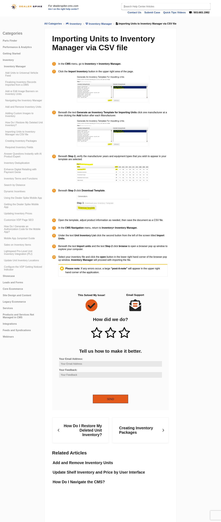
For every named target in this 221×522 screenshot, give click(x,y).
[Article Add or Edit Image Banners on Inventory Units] (23, 92)
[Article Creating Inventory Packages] (23, 141)
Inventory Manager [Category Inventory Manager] (15, 66)
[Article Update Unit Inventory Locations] (23, 260)
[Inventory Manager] (99, 23)
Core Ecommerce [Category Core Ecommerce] (13, 289)
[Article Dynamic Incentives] (23, 192)
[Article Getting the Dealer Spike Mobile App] (23, 205)
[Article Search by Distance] (23, 185)
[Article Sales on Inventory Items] (23, 245)
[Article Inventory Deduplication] (23, 163)
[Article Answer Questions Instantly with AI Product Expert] (23, 155)
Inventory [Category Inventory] (8, 60)
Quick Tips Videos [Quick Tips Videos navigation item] (174, 12)
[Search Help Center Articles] (166, 7)
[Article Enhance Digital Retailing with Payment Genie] (23, 170)
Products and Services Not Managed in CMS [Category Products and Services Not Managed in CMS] (18, 316)
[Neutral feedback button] (110, 333)
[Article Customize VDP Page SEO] (23, 220)
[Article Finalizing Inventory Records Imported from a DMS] (23, 83)
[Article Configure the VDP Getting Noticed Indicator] (23, 268)
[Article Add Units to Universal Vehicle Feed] (23, 74)
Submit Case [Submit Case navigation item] (152, 12)
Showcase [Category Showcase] (9, 276)
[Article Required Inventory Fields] (23, 147)
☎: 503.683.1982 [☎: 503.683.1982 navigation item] (199, 12)
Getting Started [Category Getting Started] (12, 53)
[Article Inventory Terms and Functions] (23, 179)
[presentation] (82, 386)
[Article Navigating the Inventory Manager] (23, 101)
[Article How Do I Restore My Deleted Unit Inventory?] (23, 124)
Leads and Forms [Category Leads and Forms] (13, 282)
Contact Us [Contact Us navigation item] (135, 12)
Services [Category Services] (8, 308)
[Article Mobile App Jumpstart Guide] (23, 238)
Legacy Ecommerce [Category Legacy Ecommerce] (14, 301)
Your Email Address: (71, 359)
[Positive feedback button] (96, 333)
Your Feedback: (68, 370)
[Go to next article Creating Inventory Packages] (140, 430)
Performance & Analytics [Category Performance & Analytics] (17, 47)
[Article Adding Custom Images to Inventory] (23, 114)
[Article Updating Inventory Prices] (23, 214)
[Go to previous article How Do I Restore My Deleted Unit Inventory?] (80, 430)
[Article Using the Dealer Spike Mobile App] (23, 198)
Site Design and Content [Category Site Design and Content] (17, 295)
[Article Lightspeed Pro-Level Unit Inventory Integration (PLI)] (23, 252)
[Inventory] (74, 23)
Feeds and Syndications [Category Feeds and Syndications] (17, 330)
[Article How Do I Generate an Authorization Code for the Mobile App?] (23, 229)
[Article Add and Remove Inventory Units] (23, 107)
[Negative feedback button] (124, 333)
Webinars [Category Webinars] (8, 336)
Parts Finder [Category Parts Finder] (10, 40)
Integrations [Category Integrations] (10, 324)
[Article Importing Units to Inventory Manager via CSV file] (23, 133)
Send (110, 399)
